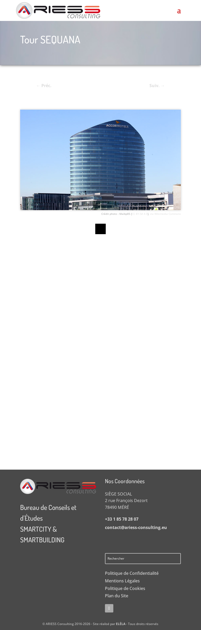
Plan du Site (116, 596)
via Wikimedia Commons (165, 214)
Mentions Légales (122, 581)
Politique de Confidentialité (132, 573)
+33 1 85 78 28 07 (121, 519)
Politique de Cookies (125, 588)
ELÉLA (120, 624)
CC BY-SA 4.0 (140, 214)
